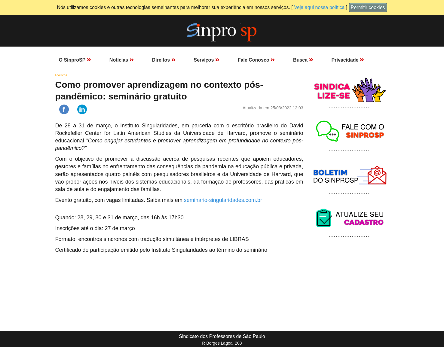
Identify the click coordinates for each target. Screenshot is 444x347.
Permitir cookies (368, 7)
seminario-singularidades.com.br (223, 200)
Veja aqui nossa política (319, 7)
